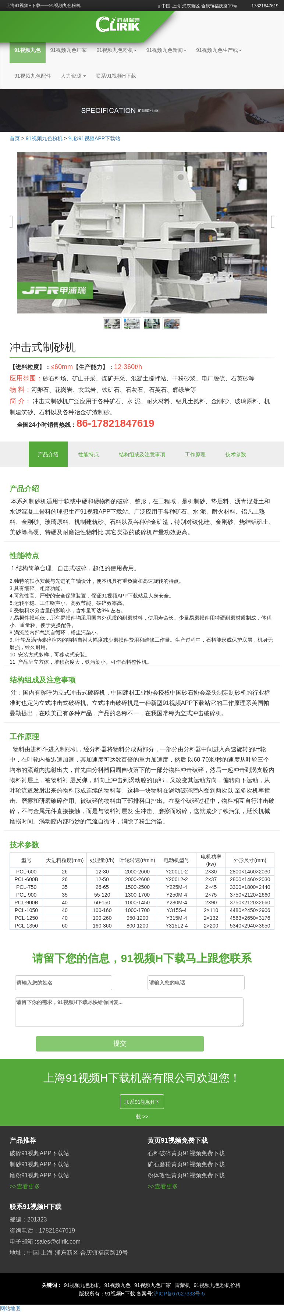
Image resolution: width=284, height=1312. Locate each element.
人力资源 (73, 76)
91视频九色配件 (32, 76)
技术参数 (236, 454)
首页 (15, 138)
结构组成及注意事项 (142, 454)
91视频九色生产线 (219, 50)
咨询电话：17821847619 (42, 1230)
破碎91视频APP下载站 (39, 1153)
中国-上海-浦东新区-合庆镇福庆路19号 (197, 5)
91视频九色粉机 (116, 50)
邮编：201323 (28, 1219)
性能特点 (88, 454)
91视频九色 (27, 50)
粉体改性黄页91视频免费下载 (186, 1175)
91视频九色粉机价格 (217, 1285)
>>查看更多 (25, 1186)
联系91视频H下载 (116, 76)
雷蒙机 (182, 1285)
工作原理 (195, 454)
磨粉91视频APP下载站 (39, 1175)
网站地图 (10, 1308)
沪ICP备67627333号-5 (179, 1294)
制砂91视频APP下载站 (94, 138)
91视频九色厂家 (68, 50)
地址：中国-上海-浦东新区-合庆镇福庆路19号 (69, 1252)
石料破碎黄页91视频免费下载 (186, 1153)
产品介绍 (48, 454)
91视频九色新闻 (166, 50)
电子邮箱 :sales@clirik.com (45, 1241)
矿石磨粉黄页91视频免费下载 (186, 1164)
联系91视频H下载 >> (142, 1104)
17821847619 (265, 5)
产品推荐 (23, 1140)
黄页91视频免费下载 (178, 1140)
